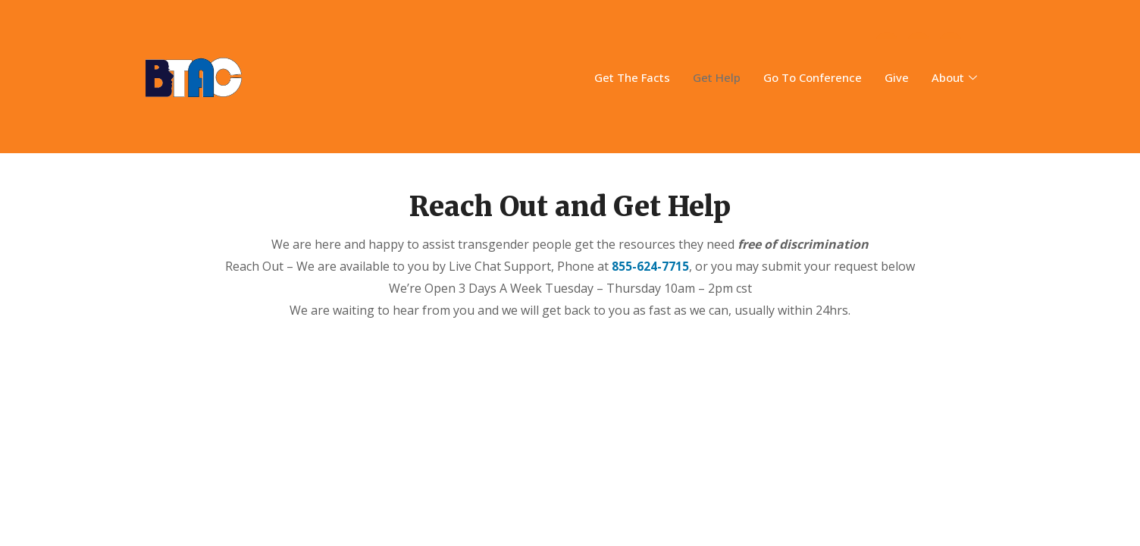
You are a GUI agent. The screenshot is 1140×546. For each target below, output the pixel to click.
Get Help (717, 77)
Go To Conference (812, 77)
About (956, 77)
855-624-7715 (650, 266)
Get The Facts (632, 77)
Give (897, 77)
